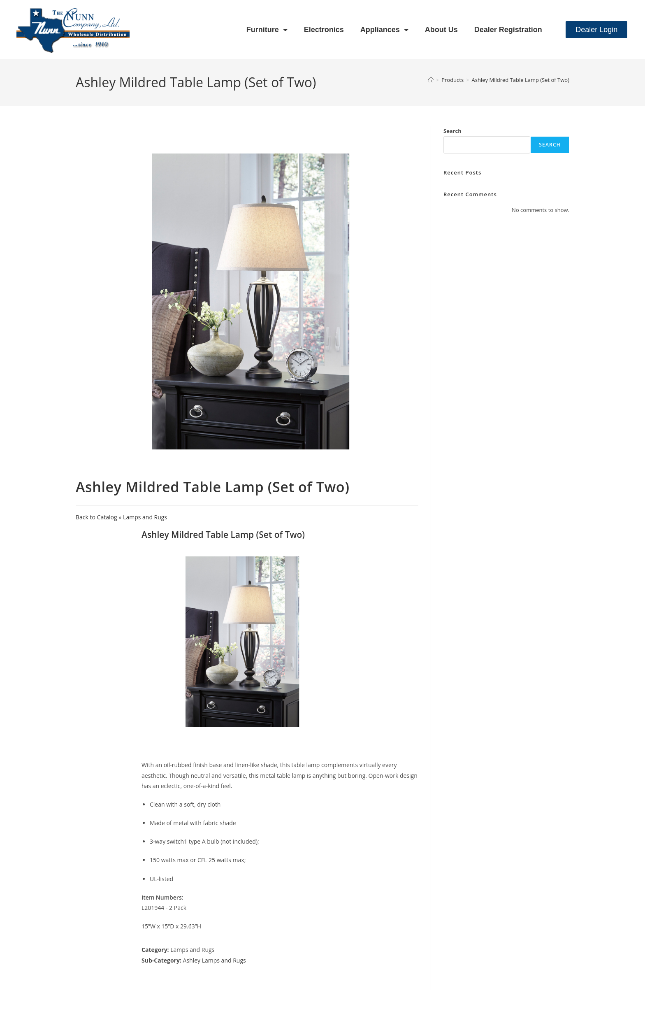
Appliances (384, 29)
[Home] (431, 80)
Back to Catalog (97, 517)
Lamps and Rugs (145, 517)
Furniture (267, 29)
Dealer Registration (508, 30)
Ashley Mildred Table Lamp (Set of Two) (520, 80)
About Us (441, 30)
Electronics (324, 30)
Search (452, 131)
